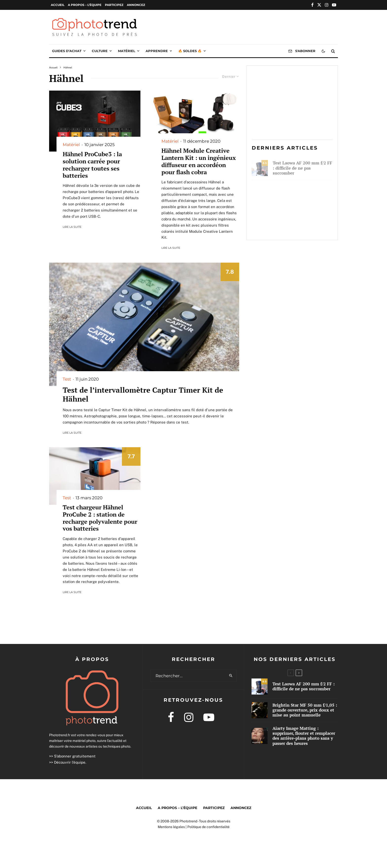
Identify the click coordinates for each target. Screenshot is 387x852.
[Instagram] (326, 4)
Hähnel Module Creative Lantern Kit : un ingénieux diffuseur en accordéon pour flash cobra (198, 161)
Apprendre (157, 51)
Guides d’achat (66, 51)
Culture (100, 51)
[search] (231, 676)
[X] (319, 4)
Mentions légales (171, 827)
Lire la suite (72, 227)
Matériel (126, 51)
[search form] (188, 676)
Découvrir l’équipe (69, 762)
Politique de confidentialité (208, 827)
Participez (114, 5)
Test (67, 379)
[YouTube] (334, 4)
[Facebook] (312, 4)
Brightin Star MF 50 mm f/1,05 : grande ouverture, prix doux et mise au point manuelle (300, 192)
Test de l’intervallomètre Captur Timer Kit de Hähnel (143, 394)
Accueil (57, 5)
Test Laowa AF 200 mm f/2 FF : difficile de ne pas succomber (302, 166)
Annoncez (136, 5)
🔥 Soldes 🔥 (190, 51)
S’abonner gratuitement (75, 756)
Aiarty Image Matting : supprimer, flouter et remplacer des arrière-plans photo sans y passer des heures (300, 222)
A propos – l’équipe (84, 5)
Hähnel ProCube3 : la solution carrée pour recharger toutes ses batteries (92, 165)
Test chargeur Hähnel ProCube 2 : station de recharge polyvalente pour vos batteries (100, 518)
